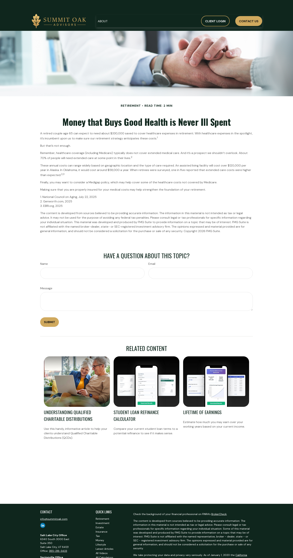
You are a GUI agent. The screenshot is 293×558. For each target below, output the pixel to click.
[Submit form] (49, 311)
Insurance (101, 520)
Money (100, 529)
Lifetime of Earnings (202, 400)
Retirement (102, 507)
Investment (103, 512)
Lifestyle (101, 533)
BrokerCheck (219, 503)
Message (46, 277)
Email (151, 253)
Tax (98, 524)
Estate (100, 516)
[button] (102, 9)
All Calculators (104, 546)
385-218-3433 (58, 539)
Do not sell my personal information (162, 551)
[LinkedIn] (42, 514)
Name (44, 253)
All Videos (102, 542)
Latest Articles (104, 537)
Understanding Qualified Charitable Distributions (68, 404)
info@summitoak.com (53, 507)
